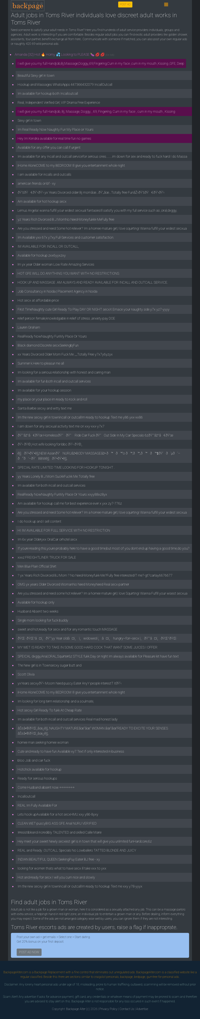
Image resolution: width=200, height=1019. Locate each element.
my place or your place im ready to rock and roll (52, 399)
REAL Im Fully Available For (37, 805)
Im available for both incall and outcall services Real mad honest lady (68, 719)
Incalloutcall (26, 796)
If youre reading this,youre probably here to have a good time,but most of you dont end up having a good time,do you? (103, 548)
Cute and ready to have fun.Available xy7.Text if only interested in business (71, 751)
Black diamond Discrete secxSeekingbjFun (48, 345)
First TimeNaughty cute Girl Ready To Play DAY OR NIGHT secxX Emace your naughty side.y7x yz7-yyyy (94, 309)
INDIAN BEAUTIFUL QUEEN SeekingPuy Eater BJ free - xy (59, 859)
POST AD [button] (125, 4)
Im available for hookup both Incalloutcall (48, 93)
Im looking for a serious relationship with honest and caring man (64, 372)
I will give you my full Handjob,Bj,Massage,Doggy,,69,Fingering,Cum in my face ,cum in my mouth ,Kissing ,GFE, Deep (101, 63)
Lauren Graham (29, 327)
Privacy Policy (108, 1009)
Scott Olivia (26, 674)
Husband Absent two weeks (38, 611)
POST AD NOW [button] (29, 952)
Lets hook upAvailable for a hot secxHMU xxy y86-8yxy (58, 814)
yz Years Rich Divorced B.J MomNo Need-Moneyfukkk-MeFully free (66, 219)
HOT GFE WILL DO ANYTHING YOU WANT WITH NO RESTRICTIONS (68, 273)
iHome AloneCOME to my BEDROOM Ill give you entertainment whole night (71, 165)
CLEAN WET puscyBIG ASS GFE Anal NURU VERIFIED (57, 823)
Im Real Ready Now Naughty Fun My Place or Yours (55, 129)
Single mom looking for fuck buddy (43, 620)
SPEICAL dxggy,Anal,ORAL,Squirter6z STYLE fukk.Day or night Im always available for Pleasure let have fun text (98, 656)
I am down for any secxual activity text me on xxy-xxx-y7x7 (61, 426)
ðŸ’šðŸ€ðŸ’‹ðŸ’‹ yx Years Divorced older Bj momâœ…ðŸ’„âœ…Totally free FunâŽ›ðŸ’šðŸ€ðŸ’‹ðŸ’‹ (91, 192)
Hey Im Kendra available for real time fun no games (54, 138)
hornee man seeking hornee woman (43, 742)
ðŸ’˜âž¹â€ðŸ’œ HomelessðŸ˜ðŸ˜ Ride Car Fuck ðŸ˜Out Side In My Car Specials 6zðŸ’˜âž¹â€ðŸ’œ (95, 435)
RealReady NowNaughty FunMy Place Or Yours (52, 336)
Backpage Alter (75, 1009)
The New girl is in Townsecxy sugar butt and (49, 665)
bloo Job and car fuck (34, 760)
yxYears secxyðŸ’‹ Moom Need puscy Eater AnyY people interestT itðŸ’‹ (69, 683)
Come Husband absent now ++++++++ (46, 787)
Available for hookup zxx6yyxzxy (42, 255)
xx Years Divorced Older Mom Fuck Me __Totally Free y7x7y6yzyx (65, 354)
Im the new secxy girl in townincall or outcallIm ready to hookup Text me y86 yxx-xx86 (80, 417)
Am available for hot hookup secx (42, 201)
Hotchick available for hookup (39, 769)
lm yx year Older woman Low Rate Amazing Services (56, 264)
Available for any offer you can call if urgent (49, 147)
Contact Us (127, 1009)
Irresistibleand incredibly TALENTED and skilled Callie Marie (60, 832)
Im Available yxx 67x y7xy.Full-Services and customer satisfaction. (66, 237)
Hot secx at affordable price (38, 300)
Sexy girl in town (29, 120)
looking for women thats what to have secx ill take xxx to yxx (62, 868)
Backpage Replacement (49, 972)
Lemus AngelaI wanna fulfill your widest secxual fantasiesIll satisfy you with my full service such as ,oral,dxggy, (97, 210)
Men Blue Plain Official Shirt (37, 566)
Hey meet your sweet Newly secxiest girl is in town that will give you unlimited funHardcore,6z (85, 841)
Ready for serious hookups (37, 778)
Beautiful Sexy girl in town (36, 75)
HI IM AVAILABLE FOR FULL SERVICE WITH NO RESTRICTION (64, 530)
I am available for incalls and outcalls (44, 174)
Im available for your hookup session (44, 390)
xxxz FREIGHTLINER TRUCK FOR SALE (47, 557)
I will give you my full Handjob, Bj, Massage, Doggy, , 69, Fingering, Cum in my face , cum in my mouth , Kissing (96, 111)
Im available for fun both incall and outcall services (54, 381)
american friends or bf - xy (37, 183)
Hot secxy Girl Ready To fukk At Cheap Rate (50, 710)
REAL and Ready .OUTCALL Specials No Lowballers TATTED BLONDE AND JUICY (77, 850)
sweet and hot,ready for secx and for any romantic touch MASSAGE (67, 629)
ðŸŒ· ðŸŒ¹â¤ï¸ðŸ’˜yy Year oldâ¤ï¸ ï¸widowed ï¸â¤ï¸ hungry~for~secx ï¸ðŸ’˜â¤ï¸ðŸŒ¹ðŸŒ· (97, 638)
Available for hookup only (36, 602)
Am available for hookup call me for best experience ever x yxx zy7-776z (70, 503)
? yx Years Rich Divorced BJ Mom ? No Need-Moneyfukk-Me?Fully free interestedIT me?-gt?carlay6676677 (95, 575)
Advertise (142, 1009)
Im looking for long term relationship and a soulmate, (56, 701)
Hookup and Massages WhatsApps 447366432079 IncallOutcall (65, 84)
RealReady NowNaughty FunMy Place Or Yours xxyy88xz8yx (62, 494)
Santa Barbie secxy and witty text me (45, 408)
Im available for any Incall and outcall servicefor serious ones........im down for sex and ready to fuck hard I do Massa (102, 156)
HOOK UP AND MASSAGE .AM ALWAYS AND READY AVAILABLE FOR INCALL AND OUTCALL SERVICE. (93, 282)
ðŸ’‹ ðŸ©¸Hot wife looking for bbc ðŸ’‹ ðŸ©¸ (50, 444)
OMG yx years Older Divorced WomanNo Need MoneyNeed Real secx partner (73, 584)
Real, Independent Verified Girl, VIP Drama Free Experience (59, 102)
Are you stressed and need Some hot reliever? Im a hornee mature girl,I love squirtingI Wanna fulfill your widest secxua (102, 228)
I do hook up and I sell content (39, 521)
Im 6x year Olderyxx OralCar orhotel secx (47, 539)
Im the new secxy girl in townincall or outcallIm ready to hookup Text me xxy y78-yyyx (80, 886)
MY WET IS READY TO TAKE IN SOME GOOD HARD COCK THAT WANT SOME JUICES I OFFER (87, 647)
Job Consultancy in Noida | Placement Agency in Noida (57, 291)
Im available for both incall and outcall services (51, 485)
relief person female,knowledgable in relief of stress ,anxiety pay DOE (66, 318)
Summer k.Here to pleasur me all (41, 363)
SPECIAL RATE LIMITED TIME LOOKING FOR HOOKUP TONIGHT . (66, 467)
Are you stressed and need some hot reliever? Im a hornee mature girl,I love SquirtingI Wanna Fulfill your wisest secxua (102, 593)
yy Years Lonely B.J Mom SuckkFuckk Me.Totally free (56, 476)
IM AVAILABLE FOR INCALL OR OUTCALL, (48, 246)
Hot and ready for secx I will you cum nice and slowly (56, 877)
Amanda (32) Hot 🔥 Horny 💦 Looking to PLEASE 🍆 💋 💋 (64, 54)
